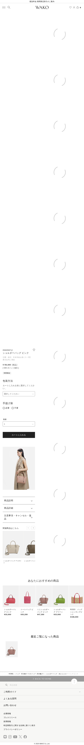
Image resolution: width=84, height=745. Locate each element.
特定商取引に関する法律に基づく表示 (19, 725)
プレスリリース (10, 717)
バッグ (41, 674)
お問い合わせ (10, 705)
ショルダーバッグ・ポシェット (56, 674)
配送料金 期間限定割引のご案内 (42, 1)
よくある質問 (10, 698)
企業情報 (7, 714)
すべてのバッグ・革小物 (33, 674)
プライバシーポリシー (13, 729)
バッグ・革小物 (20, 674)
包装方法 (8, 381)
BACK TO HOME (43, 679)
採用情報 (7, 721)
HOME (11, 674)
